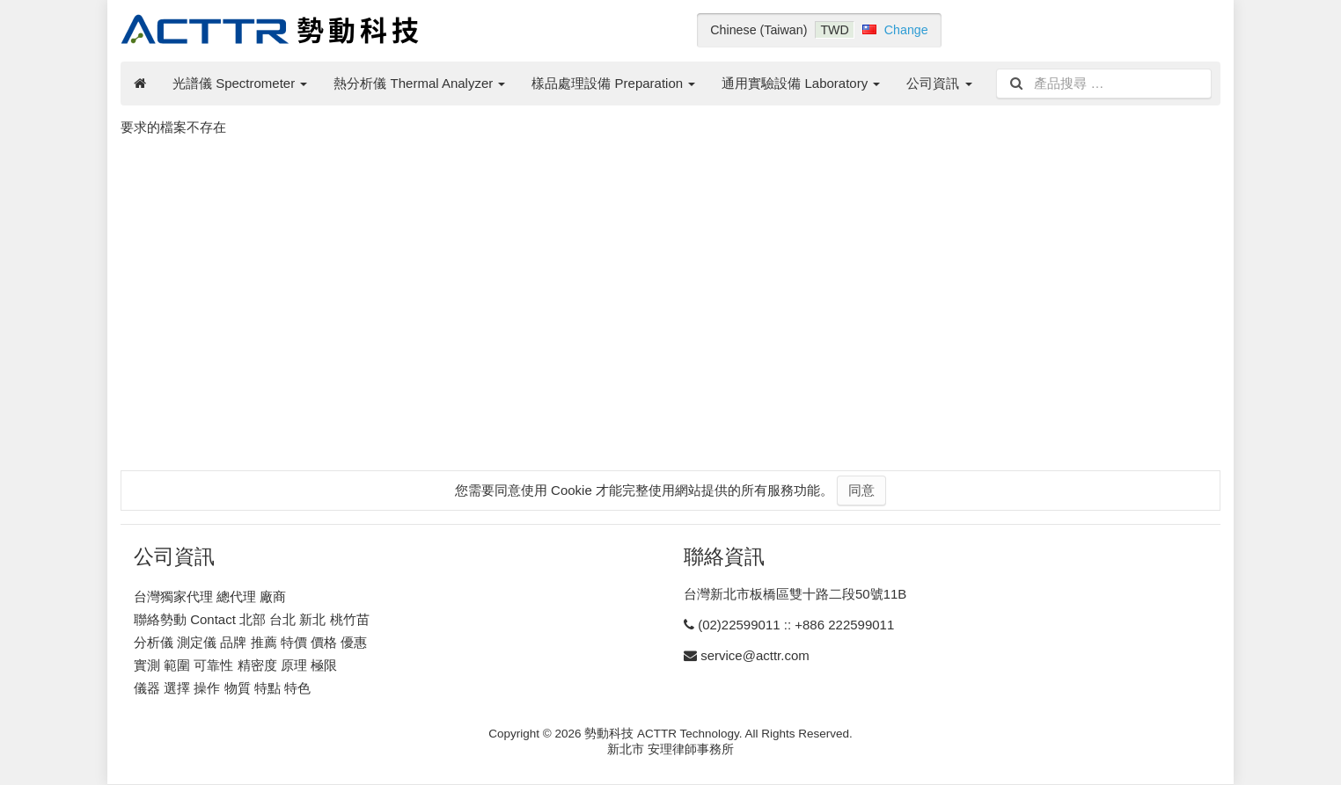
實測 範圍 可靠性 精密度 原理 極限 (235, 665)
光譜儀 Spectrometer (239, 83)
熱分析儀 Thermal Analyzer (419, 83)
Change (906, 30)
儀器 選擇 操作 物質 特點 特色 (222, 687)
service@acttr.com (755, 655)
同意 (861, 490)
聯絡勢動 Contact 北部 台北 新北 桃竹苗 (252, 619)
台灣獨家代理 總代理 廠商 (210, 596)
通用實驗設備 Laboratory (801, 83)
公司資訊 (938, 83)
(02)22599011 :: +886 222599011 (796, 624)
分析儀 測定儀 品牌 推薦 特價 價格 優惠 (250, 642)
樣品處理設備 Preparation (613, 83)
